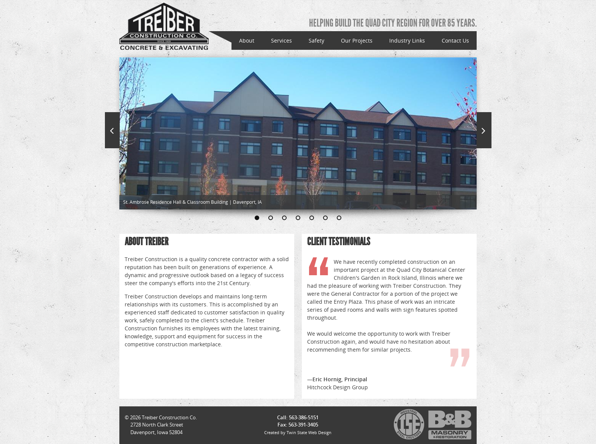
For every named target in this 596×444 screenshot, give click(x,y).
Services (281, 40)
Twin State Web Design (309, 432)
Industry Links (407, 40)
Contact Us (455, 40)
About (246, 40)
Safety (316, 40)
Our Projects (356, 40)
